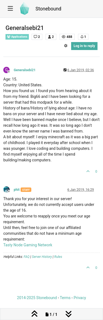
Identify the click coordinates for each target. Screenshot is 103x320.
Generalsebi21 (25, 70)
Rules (58, 257)
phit (17, 190)
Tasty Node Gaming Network (27, 245)
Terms (65, 298)
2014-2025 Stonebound (37, 298)
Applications (17, 36)
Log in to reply (84, 46)
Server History (42, 257)
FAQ (26, 257)
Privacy (80, 298)
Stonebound (48, 9)
